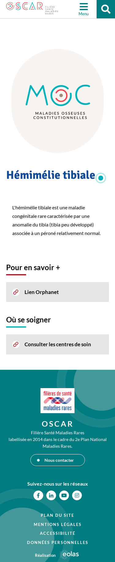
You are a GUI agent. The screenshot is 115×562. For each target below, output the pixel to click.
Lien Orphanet (42, 292)
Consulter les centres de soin (58, 344)
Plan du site (57, 515)
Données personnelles (57, 542)
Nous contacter (59, 460)
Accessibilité (57, 533)
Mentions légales (58, 524)
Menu (84, 13)
